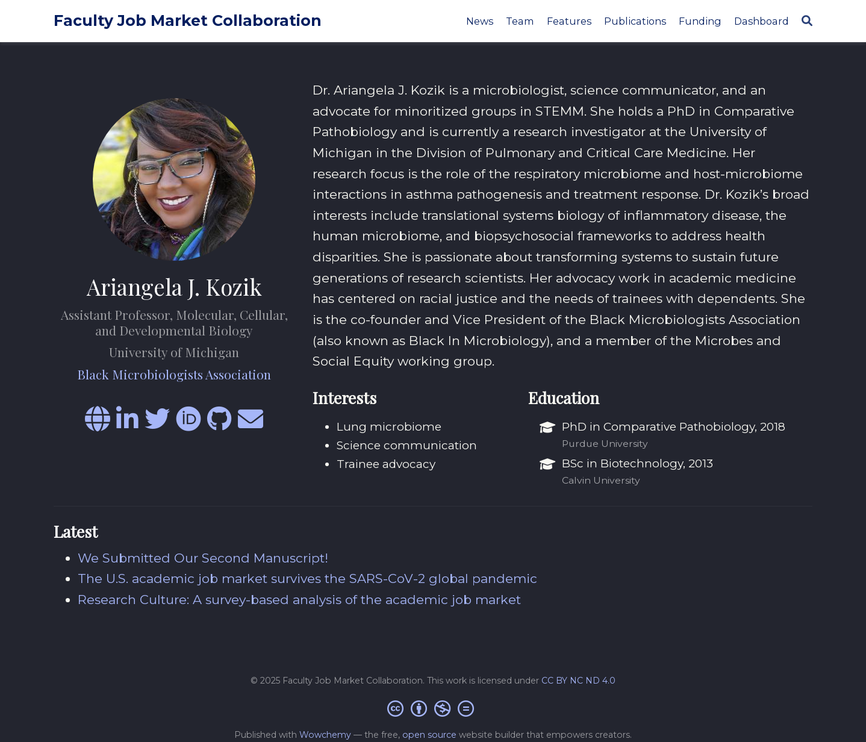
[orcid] (188, 423)
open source (429, 734)
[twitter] (157, 423)
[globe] (97, 423)
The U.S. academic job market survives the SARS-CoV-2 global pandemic (307, 578)
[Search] (807, 21)
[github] (219, 423)
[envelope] (250, 423)
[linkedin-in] (127, 423)
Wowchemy (325, 734)
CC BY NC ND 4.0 (578, 680)
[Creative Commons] (433, 708)
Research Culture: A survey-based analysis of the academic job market (299, 599)
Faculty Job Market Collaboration (188, 20)
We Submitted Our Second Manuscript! (203, 558)
